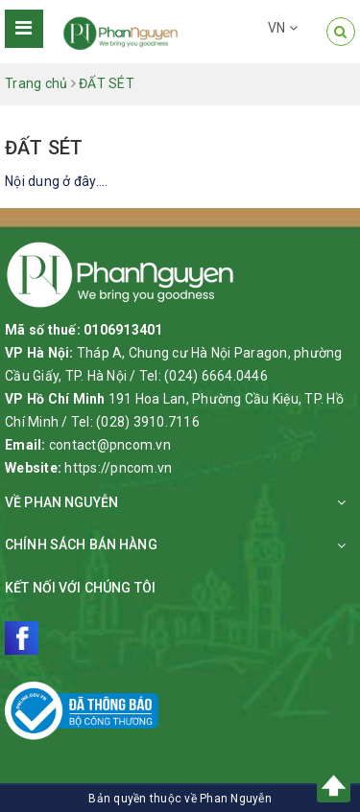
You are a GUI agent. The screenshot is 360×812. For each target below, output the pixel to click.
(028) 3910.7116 (148, 421)
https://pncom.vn (118, 468)
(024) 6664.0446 (216, 375)
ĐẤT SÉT (44, 147)
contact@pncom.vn (110, 444)
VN (283, 27)
